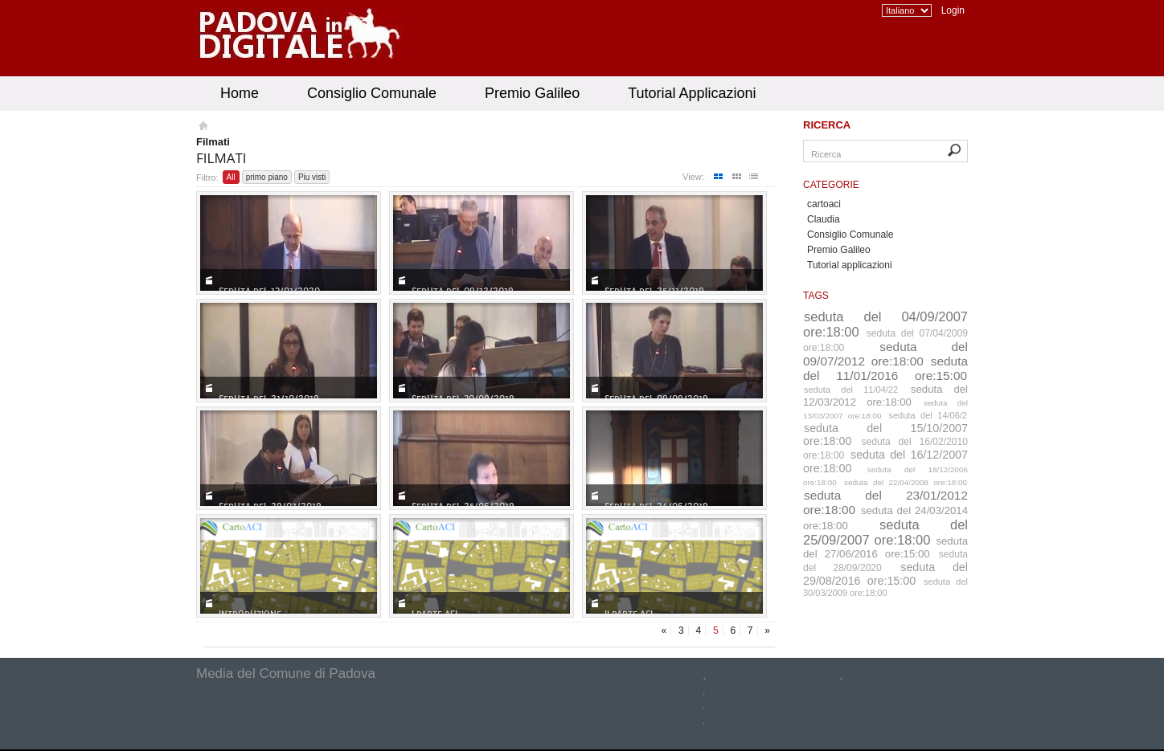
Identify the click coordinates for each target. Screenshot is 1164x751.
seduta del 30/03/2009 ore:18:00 (885, 587)
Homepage (202, 128)
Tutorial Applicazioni (692, 93)
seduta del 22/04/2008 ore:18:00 (905, 482)
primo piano (267, 177)
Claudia (823, 219)
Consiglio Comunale (371, 93)
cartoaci (824, 204)
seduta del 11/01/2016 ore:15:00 (885, 368)
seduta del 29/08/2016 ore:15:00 (885, 574)
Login (953, 10)
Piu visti (312, 177)
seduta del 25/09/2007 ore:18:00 (885, 532)
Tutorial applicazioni (849, 265)
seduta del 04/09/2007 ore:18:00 (885, 324)
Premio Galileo (532, 93)
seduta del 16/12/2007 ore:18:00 (885, 461)
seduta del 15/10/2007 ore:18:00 (885, 434)
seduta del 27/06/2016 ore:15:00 (885, 547)
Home (239, 93)
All (231, 177)
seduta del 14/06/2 (928, 415)
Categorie (831, 184)
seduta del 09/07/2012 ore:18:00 (885, 354)
